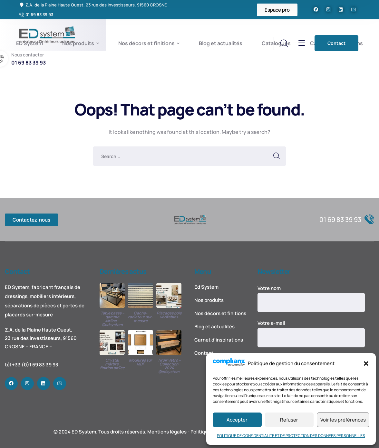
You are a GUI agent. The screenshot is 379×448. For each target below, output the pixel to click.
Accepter (237, 419)
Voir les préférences (343, 419)
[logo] (190, 219)
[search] (283, 43)
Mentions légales (167, 431)
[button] (366, 363)
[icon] (316, 9)
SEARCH (276, 156)
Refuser (289, 419)
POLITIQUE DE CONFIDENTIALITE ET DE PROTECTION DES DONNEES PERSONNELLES (291, 435)
